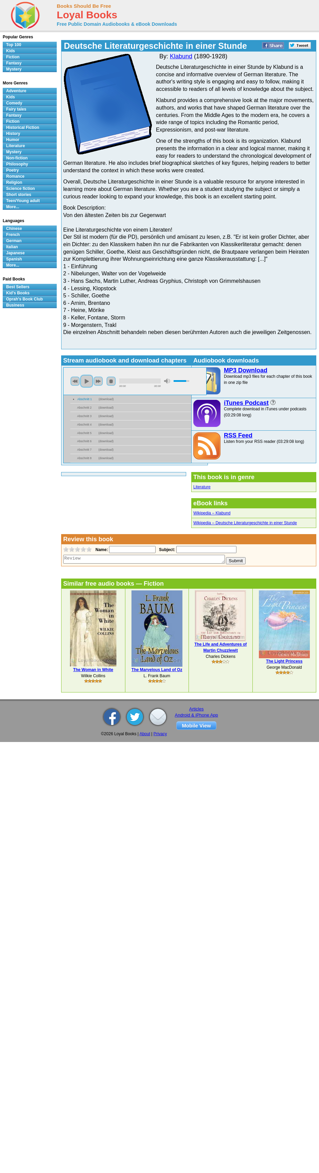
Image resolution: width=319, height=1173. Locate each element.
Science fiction (20, 188)
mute (167, 381)
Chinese (14, 228)
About (145, 733)
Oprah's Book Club (24, 299)
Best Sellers (18, 287)
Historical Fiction (22, 127)
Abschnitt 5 (84, 433)
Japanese (15, 253)
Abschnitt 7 (84, 449)
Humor (12, 139)
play (86, 381)
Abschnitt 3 (84, 416)
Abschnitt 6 (84, 441)
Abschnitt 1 (84, 399)
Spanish (14, 259)
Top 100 (13, 44)
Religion (14, 182)
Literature (202, 487)
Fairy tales (16, 109)
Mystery (13, 69)
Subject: (166, 549)
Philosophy (17, 164)
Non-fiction (17, 158)
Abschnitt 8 (84, 458)
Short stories (18, 194)
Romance (15, 176)
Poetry (12, 170)
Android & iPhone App (196, 715)
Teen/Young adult (23, 200)
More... (12, 206)
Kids (10, 50)
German (13, 240)
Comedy (14, 103)
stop (111, 381)
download (106, 399)
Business (15, 305)
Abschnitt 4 (84, 424)
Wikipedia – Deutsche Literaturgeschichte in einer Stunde (245, 523)
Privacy (160, 733)
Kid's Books (18, 293)
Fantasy (13, 63)
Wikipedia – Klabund (211, 513)
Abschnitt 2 (84, 407)
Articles (196, 708)
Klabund (181, 56)
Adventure (16, 91)
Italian (12, 247)
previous (75, 381)
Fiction (12, 57)
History (13, 133)
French (13, 234)
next (98, 381)
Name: (101, 549)
